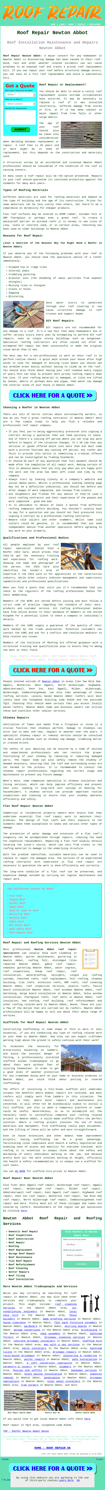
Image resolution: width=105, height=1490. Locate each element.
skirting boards (76, 1326)
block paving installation (43, 1374)
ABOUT (71, 24)
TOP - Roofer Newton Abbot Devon (26, 1431)
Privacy (99, 1459)
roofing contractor (54, 418)
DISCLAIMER (94, 24)
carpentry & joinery (17, 1366)
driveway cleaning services (64, 1337)
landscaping (52, 1377)
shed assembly (50, 1333)
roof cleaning (92, 982)
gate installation (84, 1359)
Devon (73, 1004)
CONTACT (82, 24)
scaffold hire (92, 1341)
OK (78, 1480)
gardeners (30, 1326)
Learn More (66, 1480)
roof (22, 145)
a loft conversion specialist (49, 1363)
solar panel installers (63, 1381)
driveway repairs (64, 1352)
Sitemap (5, 1459)
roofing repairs (83, 374)
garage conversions (27, 1330)
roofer (97, 257)
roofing (59, 197)
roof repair (36, 176)
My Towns (8, 1480)
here (24, 1210)
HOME (53, 24)
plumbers (65, 1366)
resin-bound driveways (19, 1355)
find (14, 1185)
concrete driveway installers (34, 1341)
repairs (58, 327)
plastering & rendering (80, 1355)
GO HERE (20, 1171)
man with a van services (62, 1344)
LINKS (62, 24)
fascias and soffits (27, 1370)
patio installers (34, 1348)
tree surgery (30, 1385)
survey (28, 162)
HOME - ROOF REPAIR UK (52, 1447)
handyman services (84, 1370)
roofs (52, 221)
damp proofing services (59, 1319)
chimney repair (14, 771)
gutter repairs (34, 1359)
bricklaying (89, 1330)
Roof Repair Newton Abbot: (22, 55)
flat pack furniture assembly (75, 1322)
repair (33, 70)
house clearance (14, 1322)
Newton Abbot (51, 681)
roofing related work (27, 1004)
